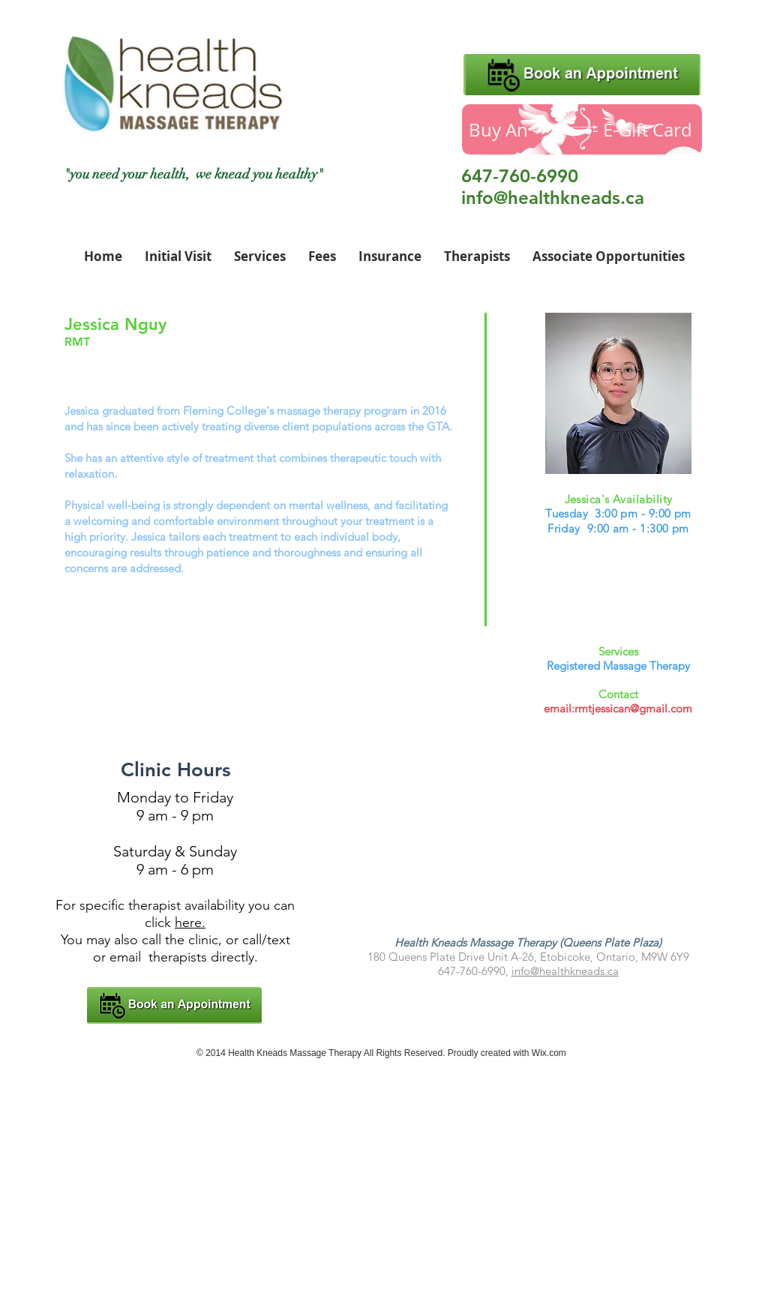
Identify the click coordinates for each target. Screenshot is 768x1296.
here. (190, 922)
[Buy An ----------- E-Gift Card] (582, 129)
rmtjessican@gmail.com (633, 708)
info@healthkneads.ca (552, 197)
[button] (477, 256)
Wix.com (549, 1053)
